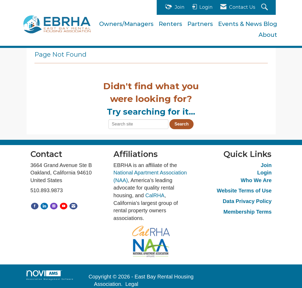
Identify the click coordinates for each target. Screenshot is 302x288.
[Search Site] (265, 7)
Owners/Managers (126, 24)
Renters (170, 24)
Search (181, 124)
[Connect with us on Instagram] (54, 206)
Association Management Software (50, 275)
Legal (131, 284)
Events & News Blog (247, 24)
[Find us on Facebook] (34, 206)
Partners (200, 24)
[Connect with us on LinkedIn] (44, 206)
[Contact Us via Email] (73, 206)
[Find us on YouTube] (63, 206)
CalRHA (154, 195)
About (268, 34)
